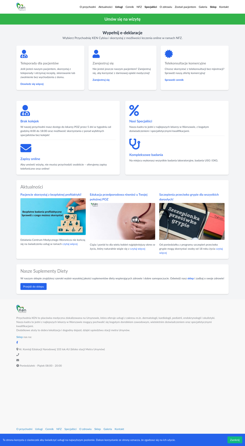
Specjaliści (151, 6)
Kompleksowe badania (146, 155)
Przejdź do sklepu (33, 286)
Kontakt (224, 6)
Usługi (119, 6)
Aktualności (105, 6)
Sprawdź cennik (174, 79)
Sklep (213, 6)
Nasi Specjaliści (140, 121)
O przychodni (88, 6)
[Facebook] (17, 342)
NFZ (139, 6)
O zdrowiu (166, 6)
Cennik (130, 6)
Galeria (203, 6)
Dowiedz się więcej (32, 83)
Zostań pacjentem (185, 6)
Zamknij (235, 439)
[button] (122, 19)
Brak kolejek (29, 121)
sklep (190, 278)
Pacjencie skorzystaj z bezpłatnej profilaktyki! (50, 194)
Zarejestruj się (101, 79)
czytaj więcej (70, 243)
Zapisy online (30, 159)
